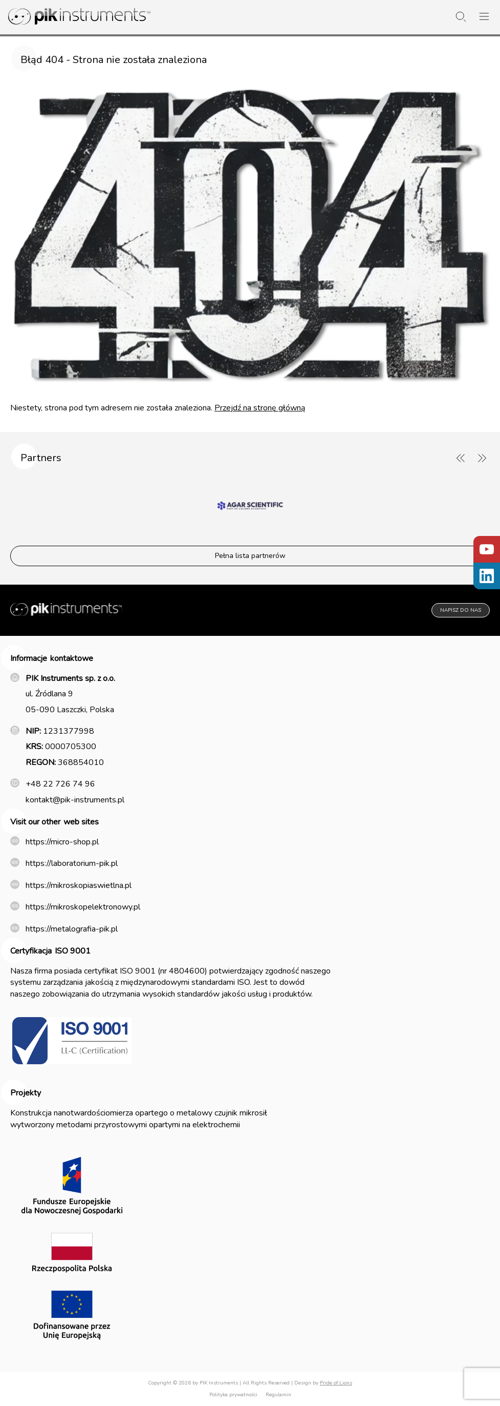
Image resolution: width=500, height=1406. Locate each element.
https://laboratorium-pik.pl (72, 863)
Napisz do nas (460, 610)
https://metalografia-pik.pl (72, 929)
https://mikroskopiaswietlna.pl (79, 885)
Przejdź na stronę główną (259, 407)
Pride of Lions (336, 1383)
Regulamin (278, 1394)
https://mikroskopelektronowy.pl (83, 907)
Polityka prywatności (233, 1394)
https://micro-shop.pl (62, 841)
